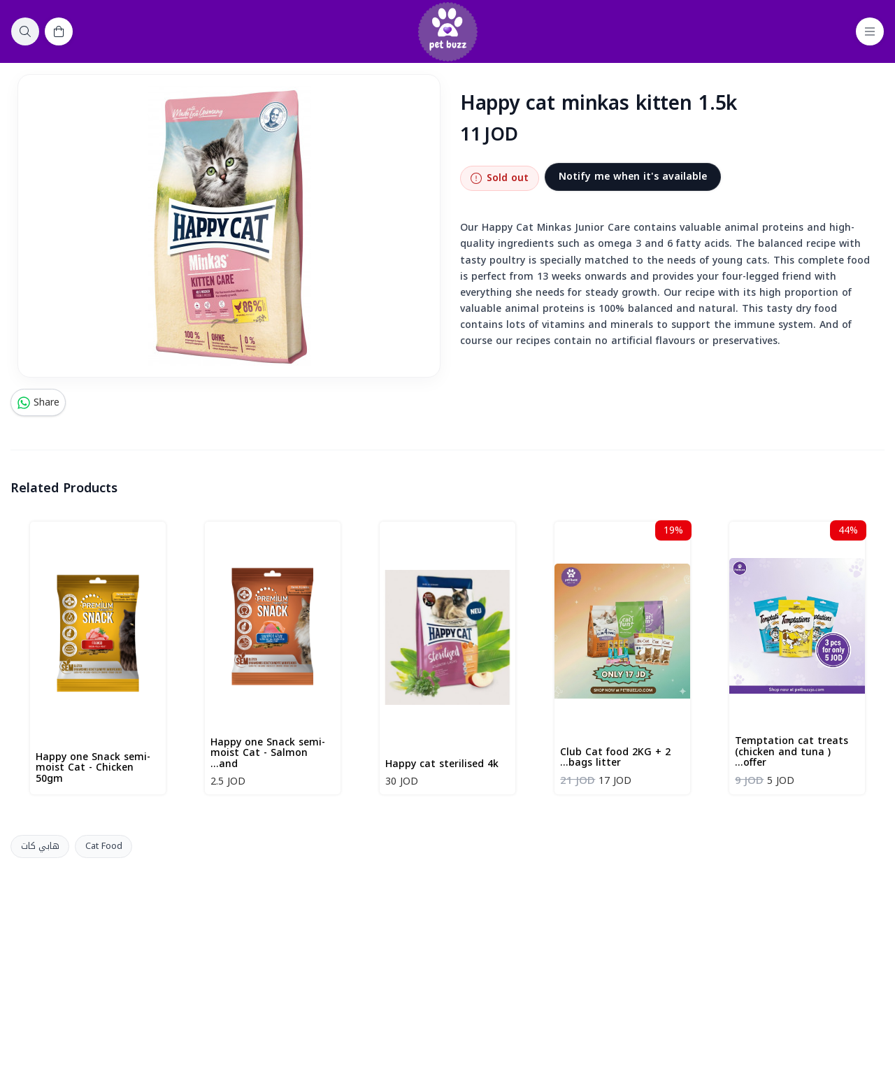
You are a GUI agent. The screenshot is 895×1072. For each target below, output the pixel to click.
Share (38, 402)
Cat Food (103, 846)
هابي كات (40, 846)
